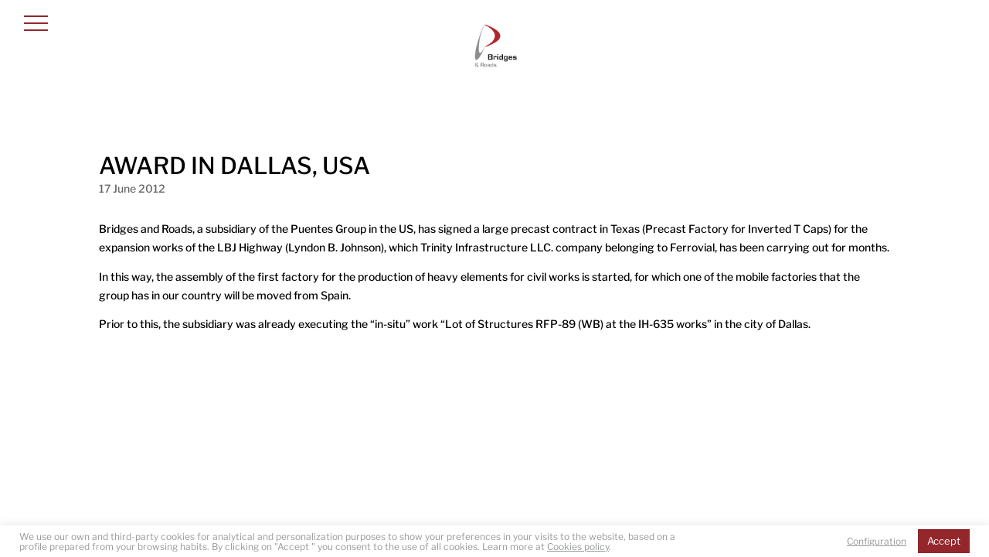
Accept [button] (943, 541)
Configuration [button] (876, 541)
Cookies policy (578, 546)
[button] (35, 22)
